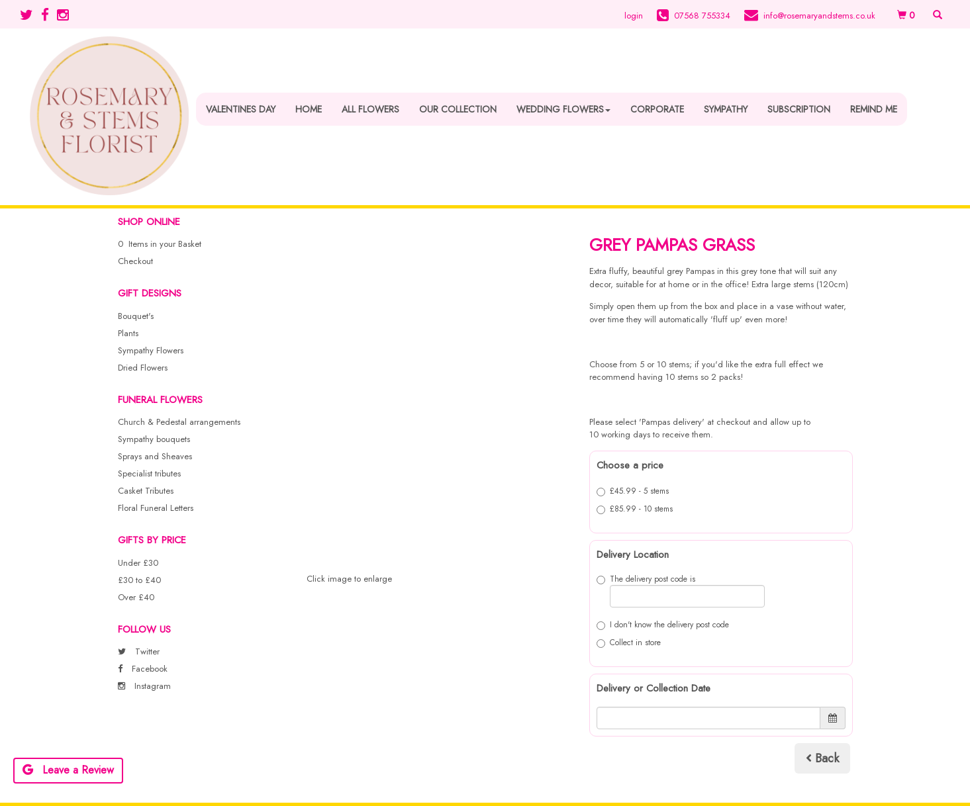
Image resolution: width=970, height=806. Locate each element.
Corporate (657, 109)
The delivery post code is (681, 590)
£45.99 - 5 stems (633, 491)
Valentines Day (240, 109)
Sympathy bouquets (154, 439)
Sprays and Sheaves (155, 456)
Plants (128, 333)
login (633, 15)
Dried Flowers (143, 367)
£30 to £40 (139, 580)
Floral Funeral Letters (155, 508)
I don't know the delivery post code (663, 625)
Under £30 (138, 563)
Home (308, 109)
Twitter (139, 651)
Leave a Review (68, 770)
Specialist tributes (149, 473)
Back (822, 758)
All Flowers (370, 109)
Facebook (143, 668)
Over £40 (136, 597)
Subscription (798, 109)
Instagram (144, 686)
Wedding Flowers (563, 109)
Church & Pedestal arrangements (179, 422)
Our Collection (458, 109)
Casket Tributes (145, 490)
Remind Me (873, 109)
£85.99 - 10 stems (635, 509)
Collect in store (629, 643)
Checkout (135, 261)
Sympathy (726, 109)
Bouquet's (136, 316)
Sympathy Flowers (150, 350)
